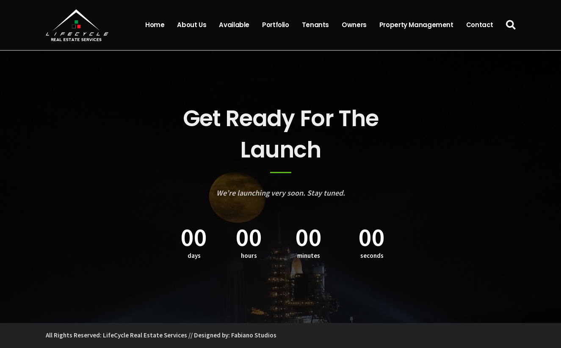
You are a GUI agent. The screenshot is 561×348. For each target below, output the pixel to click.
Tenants (315, 24)
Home (155, 24)
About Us (191, 24)
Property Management (416, 24)
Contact (479, 24)
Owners (354, 24)
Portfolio (275, 24)
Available (234, 24)
